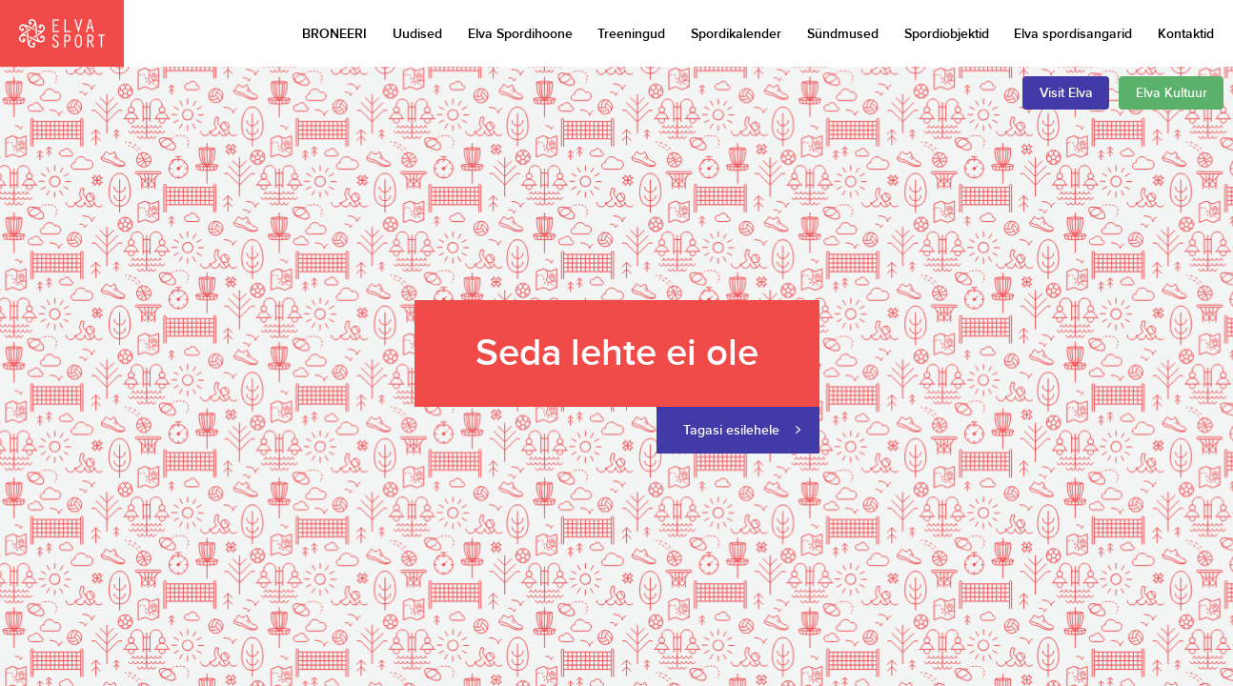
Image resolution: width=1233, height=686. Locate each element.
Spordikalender (736, 34)
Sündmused (843, 34)
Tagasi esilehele (731, 430)
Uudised (417, 34)
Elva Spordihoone (520, 34)
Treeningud (631, 34)
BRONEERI (334, 34)
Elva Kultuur (1171, 93)
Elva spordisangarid (1073, 34)
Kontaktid (1186, 34)
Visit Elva (1066, 93)
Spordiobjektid (946, 34)
